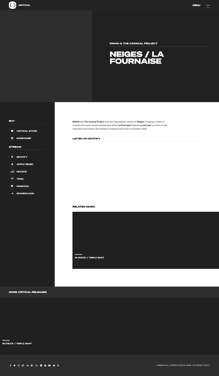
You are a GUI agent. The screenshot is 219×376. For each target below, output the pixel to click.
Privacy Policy (203, 365)
